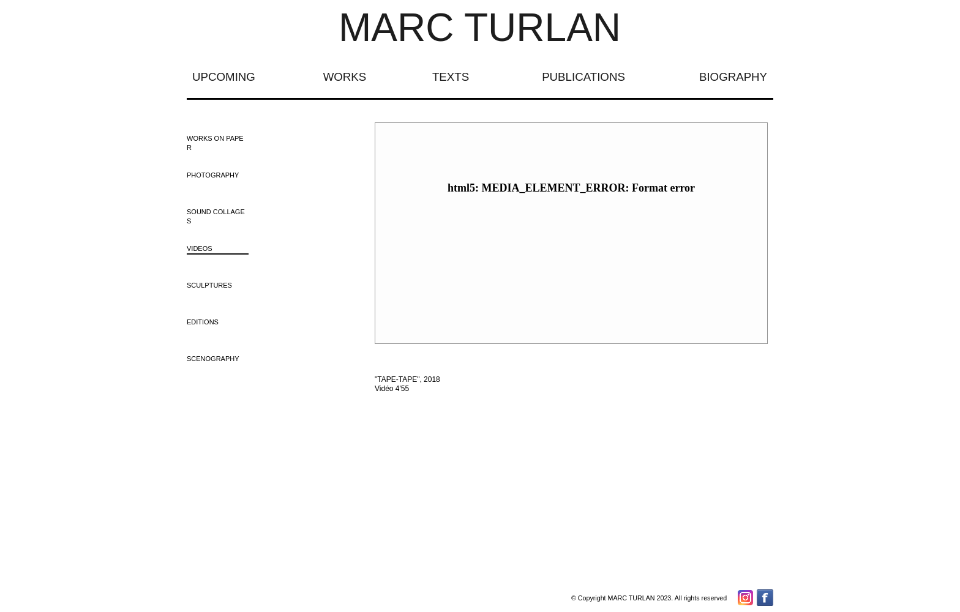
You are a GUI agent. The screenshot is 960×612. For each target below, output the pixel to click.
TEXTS (450, 76)
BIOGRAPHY (733, 76)
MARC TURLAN (480, 28)
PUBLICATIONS (583, 76)
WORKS (345, 76)
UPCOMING (223, 76)
